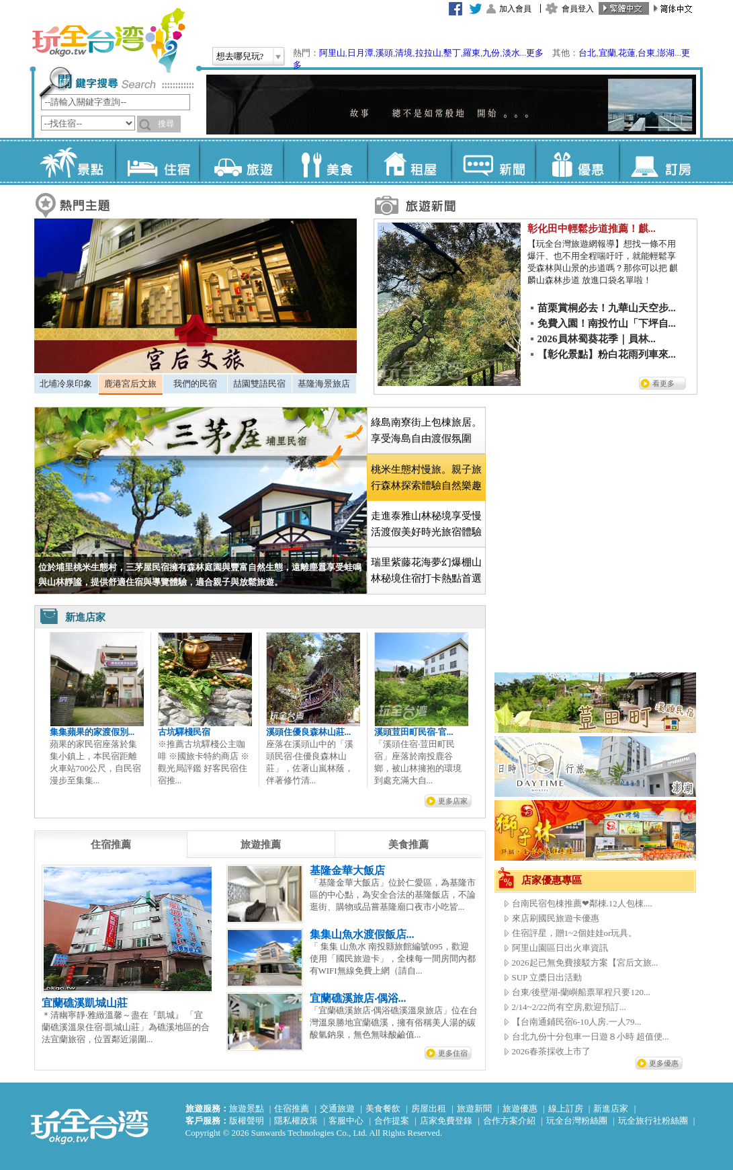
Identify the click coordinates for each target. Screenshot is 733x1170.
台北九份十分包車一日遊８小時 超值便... (590, 1036)
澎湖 (666, 53)
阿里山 (332, 53)
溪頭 (384, 53)
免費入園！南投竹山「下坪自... (606, 323)
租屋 (409, 161)
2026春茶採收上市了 (551, 1051)
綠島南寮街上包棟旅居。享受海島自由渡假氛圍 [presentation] (426, 430)
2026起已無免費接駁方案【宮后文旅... (585, 963)
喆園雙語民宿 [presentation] (259, 384)
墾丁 (452, 53)
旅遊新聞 (474, 1108)
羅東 (471, 53)
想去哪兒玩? (240, 56)
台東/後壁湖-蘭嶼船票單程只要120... (581, 992)
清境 (404, 53)
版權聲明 (246, 1121)
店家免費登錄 (446, 1121)
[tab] (66, 384)
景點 (73, 161)
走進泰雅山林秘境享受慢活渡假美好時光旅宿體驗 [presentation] (426, 523)
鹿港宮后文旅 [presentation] (130, 384)
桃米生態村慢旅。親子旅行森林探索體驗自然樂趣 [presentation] (426, 477)
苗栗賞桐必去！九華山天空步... (606, 308)
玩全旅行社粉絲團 (653, 1121)
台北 (587, 53)
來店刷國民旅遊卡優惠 (555, 918)
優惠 (577, 161)
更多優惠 (664, 1063)
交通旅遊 (337, 1108)
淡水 (511, 53)
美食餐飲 (382, 1108)
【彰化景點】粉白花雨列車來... (606, 354)
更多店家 (453, 801)
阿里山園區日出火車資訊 (560, 948)
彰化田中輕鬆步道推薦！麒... (591, 228)
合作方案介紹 (509, 1121)
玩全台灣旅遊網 (108, 40)
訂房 (661, 161)
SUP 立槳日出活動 (547, 977)
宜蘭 (607, 53)
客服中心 (346, 1121)
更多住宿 (453, 1053)
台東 (646, 53)
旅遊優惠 (520, 1108)
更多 (535, 53)
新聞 (493, 161)
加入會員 (515, 8)
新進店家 (610, 1108)
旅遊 (241, 161)
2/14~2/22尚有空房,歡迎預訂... (569, 1007)
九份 (491, 53)
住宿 (157, 161)
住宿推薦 (291, 1108)
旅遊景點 (246, 1108)
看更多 (663, 383)
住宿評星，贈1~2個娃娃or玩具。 (575, 933)
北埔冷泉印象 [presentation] (66, 384)
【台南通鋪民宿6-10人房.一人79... (577, 1022)
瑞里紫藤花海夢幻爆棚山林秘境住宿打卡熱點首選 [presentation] (426, 570)
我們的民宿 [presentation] (195, 384)
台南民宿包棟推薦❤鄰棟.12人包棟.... (582, 903)
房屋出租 (428, 1108)
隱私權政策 (296, 1121)
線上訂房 (565, 1108)
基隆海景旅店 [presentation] (324, 384)
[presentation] (111, 844)
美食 (325, 161)
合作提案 (391, 1121)
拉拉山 (428, 53)
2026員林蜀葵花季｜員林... (596, 339)
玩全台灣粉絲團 (576, 1121)
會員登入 (578, 8)
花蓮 (627, 53)
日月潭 (360, 53)
